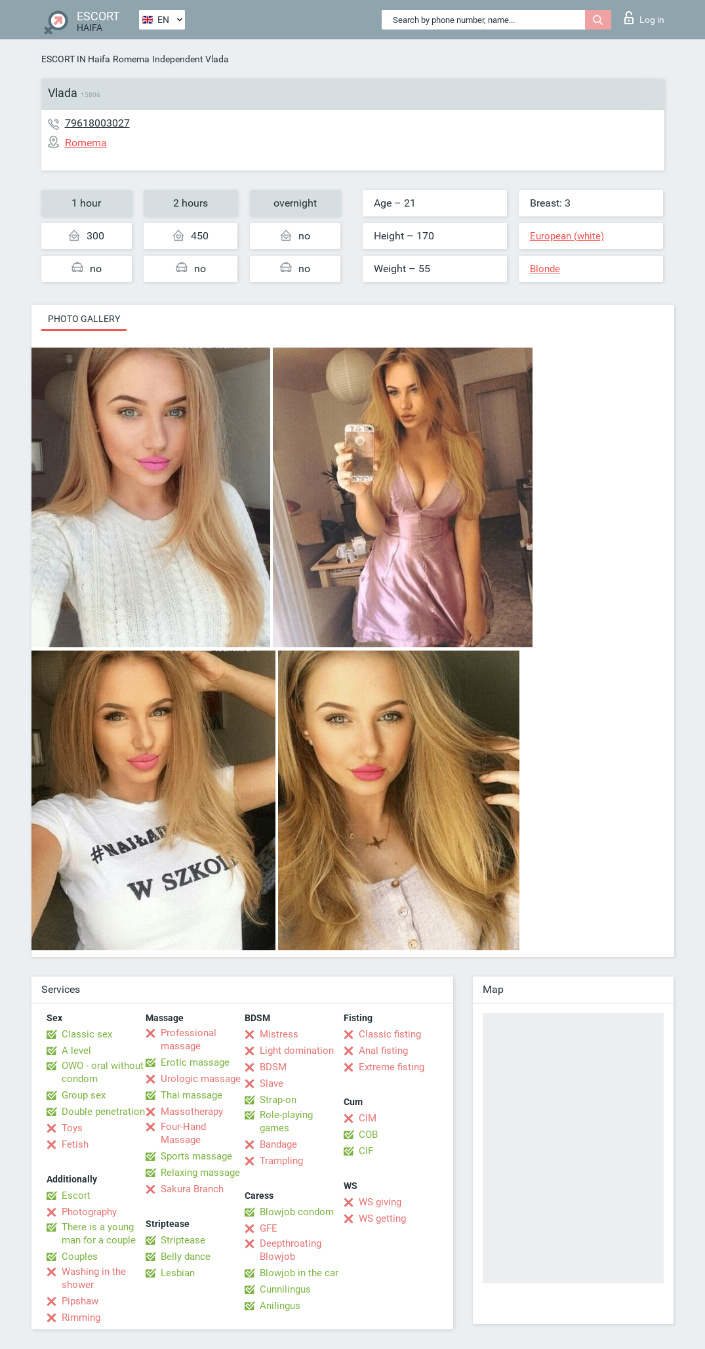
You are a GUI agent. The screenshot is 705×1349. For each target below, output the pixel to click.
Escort (76, 1195)
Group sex (84, 1095)
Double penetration (103, 1111)
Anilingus (280, 1306)
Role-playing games (286, 1121)
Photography (89, 1212)
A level (76, 1051)
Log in (644, 17)
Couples (80, 1256)
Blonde (545, 269)
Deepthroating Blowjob (290, 1250)
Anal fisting (383, 1051)
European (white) (567, 236)
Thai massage (191, 1095)
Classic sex (87, 1034)
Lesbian (178, 1273)
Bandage (278, 1144)
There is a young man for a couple (99, 1233)
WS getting (382, 1218)
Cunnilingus (285, 1289)
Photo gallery (84, 318)
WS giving (380, 1202)
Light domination (297, 1051)
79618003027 (97, 123)
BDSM (273, 1067)
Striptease (183, 1240)
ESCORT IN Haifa (75, 59)
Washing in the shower (94, 1278)
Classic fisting (390, 1034)
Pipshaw (80, 1301)
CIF (366, 1151)
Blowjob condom (297, 1212)
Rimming (81, 1317)
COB (368, 1134)
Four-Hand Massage (183, 1133)
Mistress (279, 1034)
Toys (72, 1128)
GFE (268, 1228)
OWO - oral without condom (103, 1072)
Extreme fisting (391, 1067)
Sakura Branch (192, 1189)
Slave (271, 1083)
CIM (367, 1118)
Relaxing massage (200, 1172)
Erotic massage (195, 1062)
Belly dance (186, 1256)
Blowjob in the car (299, 1273)
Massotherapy (192, 1111)
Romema (131, 59)
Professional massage (188, 1039)
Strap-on (278, 1100)
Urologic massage (201, 1079)
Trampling (281, 1161)
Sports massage (196, 1156)
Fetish (75, 1144)
